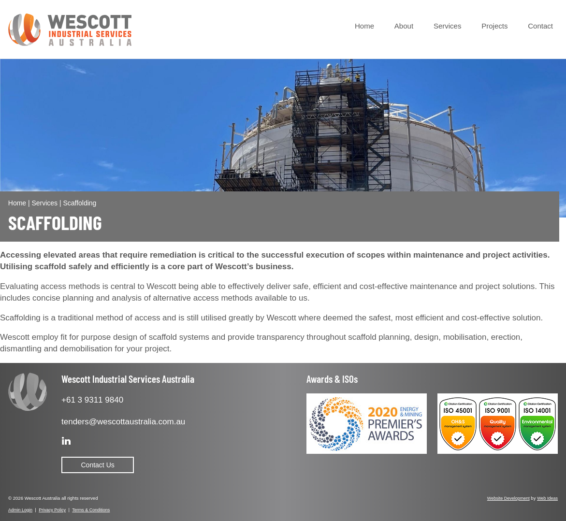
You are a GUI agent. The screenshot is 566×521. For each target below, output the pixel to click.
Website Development (508, 498)
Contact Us (98, 465)
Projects (494, 26)
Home (364, 26)
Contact (540, 26)
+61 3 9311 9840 (92, 400)
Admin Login (20, 509)
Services (448, 26)
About (403, 26)
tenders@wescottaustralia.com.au (123, 421)
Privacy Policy (52, 509)
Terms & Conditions (91, 509)
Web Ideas (547, 498)
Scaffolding (79, 203)
